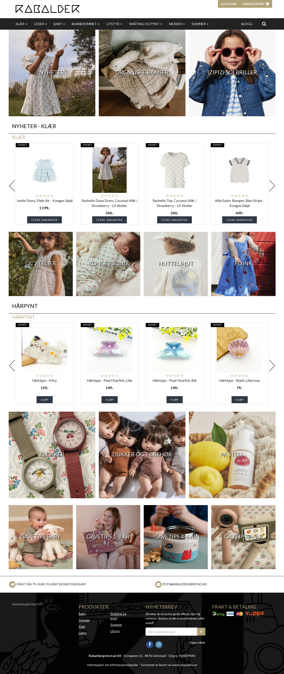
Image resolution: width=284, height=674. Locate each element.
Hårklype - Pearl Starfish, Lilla (109, 380)
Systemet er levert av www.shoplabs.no (169, 665)
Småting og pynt (145, 24)
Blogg (247, 24)
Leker (40, 24)
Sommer (200, 24)
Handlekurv (255, 4)
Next (272, 185)
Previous (12, 185)
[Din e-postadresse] (172, 632)
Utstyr (114, 24)
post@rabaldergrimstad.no (185, 584)
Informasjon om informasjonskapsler (112, 665)
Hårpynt (23, 317)
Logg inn (229, 4)
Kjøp (44, 399)
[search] (264, 23)
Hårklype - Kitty (44, 380)
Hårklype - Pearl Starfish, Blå (174, 380)
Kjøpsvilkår (197, 642)
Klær (21, 24)
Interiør (84, 620)
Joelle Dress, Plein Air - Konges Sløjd (45, 201)
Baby (59, 24)
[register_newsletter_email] (201, 631)
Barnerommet (86, 24)
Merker (177, 24)
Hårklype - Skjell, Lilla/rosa (239, 380)
